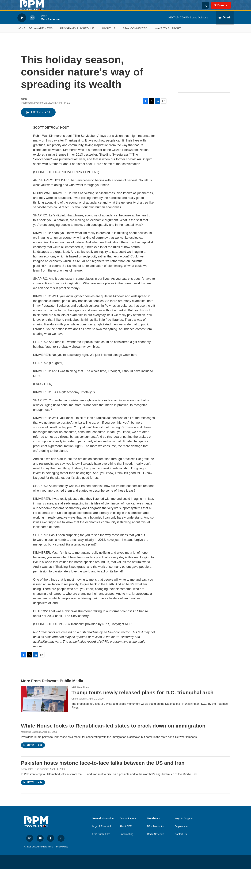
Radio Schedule (155, 842)
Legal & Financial (101, 834)
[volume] (32, 25)
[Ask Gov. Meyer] (204, 184)
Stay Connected (135, 36)
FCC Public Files (101, 842)
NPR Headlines (80, 695)
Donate (224, 9)
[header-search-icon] (206, 9)
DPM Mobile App (156, 834)
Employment (181, 834)
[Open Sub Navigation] (55, 36)
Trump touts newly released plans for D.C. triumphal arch (142, 700)
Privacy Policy (61, 854)
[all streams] (225, 26)
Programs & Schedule (77, 36)
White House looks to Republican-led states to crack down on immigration (113, 733)
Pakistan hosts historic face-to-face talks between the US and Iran (103, 771)
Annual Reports (128, 826)
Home (21, 36)
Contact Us (181, 842)
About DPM (126, 834)
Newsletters (153, 826)
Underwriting (126, 842)
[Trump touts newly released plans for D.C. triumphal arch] (44, 707)
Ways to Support (168, 36)
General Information (103, 826)
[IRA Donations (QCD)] (204, 129)
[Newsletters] (204, 86)
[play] (22, 25)
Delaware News (41, 36)
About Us (108, 36)
